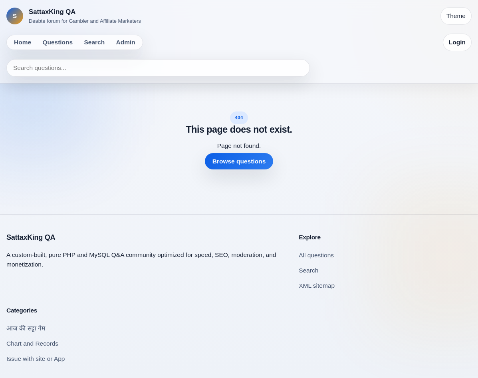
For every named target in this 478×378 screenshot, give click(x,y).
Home (22, 42)
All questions (316, 255)
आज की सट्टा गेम (25, 328)
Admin (125, 42)
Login (457, 42)
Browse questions (239, 161)
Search (94, 42)
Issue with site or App (35, 358)
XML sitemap (317, 285)
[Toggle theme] (456, 16)
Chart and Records (32, 343)
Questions (57, 42)
